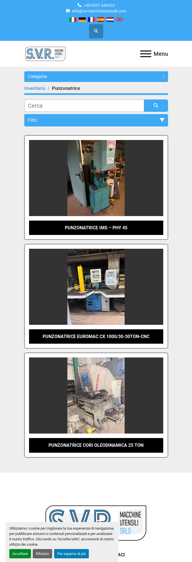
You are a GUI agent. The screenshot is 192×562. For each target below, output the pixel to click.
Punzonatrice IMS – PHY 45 (96, 227)
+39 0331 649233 (99, 5)
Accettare (20, 554)
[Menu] (145, 53)
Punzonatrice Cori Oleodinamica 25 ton (96, 445)
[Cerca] (84, 105)
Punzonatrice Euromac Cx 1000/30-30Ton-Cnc (96, 336)
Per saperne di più (71, 554)
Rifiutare (42, 554)
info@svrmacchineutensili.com (99, 11)
